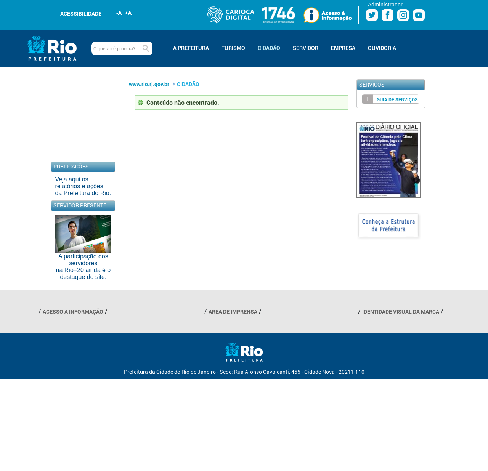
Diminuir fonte (119, 13)
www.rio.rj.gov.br (149, 84)
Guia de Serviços (397, 100)
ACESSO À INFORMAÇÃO (73, 311)
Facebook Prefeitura (387, 15)
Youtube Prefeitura (419, 15)
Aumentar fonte (128, 13)
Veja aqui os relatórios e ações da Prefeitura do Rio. (83, 186)
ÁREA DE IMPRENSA (233, 311)
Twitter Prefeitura (372, 15)
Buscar (145, 48)
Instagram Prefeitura (403, 15)
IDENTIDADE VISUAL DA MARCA (400, 311)
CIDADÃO (188, 84)
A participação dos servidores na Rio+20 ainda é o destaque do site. (83, 266)
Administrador (385, 4)
